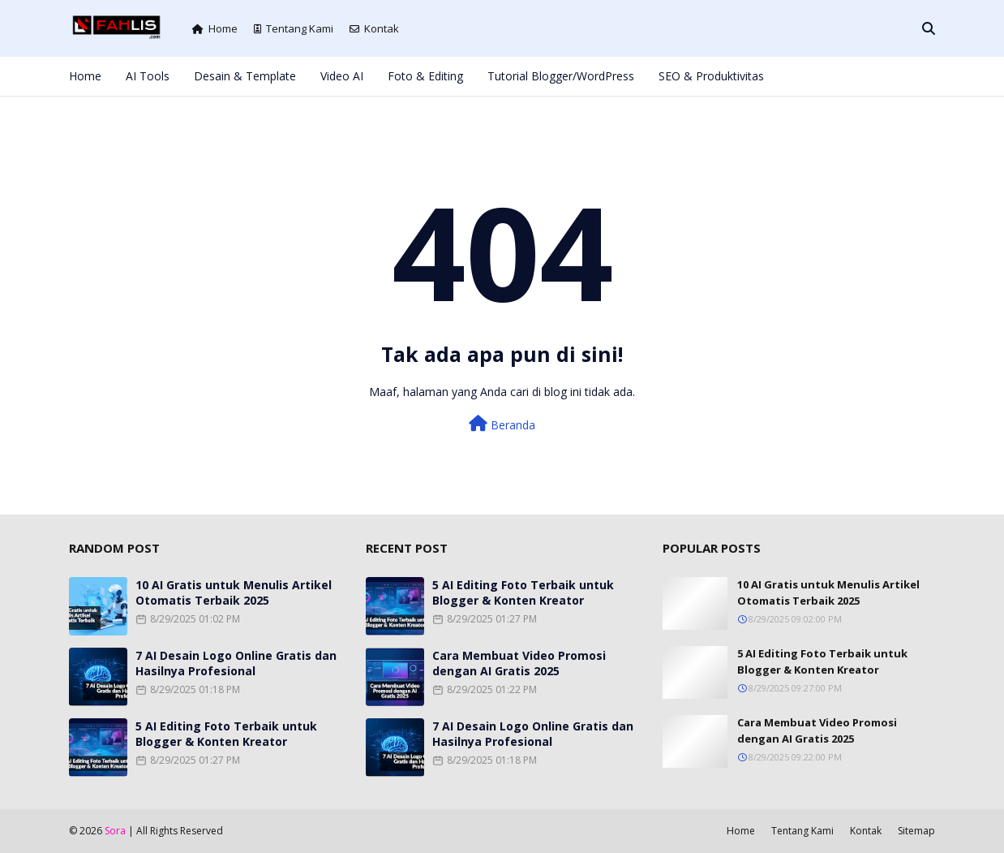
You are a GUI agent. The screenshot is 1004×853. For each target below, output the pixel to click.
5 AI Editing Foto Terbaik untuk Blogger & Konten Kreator (226, 733)
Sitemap (916, 831)
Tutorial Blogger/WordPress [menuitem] (560, 76)
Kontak (374, 28)
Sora (115, 831)
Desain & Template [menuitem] (245, 76)
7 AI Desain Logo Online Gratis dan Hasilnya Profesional (236, 663)
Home (215, 28)
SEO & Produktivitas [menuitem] (711, 76)
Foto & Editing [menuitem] (425, 76)
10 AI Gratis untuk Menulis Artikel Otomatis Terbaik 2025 (233, 592)
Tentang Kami (293, 28)
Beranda (502, 424)
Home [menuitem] (85, 76)
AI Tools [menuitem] (147, 76)
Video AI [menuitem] (341, 76)
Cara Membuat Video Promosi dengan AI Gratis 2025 (519, 663)
